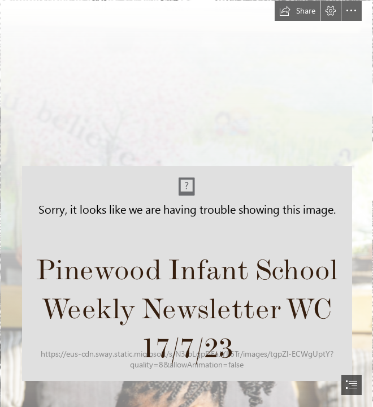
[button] (297, 11)
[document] (186, 203)
